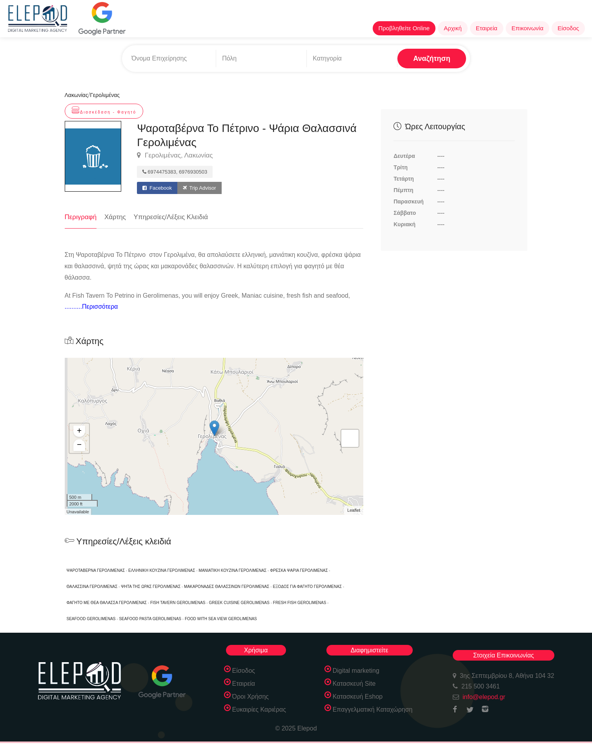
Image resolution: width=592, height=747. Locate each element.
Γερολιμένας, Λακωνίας (175, 155)
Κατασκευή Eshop (358, 696)
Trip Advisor (199, 188)
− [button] (79, 445)
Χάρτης (115, 217)
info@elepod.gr (484, 697)
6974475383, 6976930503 (174, 172)
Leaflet (353, 510)
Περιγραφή (81, 217)
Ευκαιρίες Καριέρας (259, 709)
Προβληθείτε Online (404, 28)
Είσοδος (568, 28)
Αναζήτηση (431, 58)
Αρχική (453, 28)
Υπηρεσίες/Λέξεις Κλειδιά (171, 217)
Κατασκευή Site (354, 683)
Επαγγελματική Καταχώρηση (373, 709)
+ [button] (79, 432)
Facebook (157, 188)
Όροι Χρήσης (250, 696)
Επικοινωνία (527, 28)
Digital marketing (356, 670)
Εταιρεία (486, 28)
